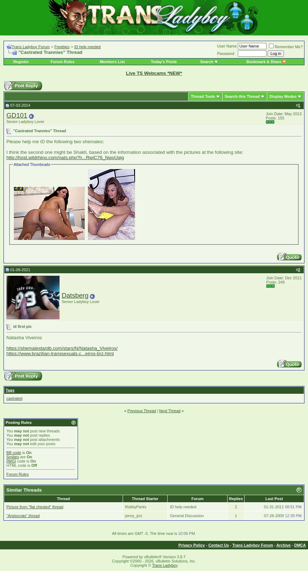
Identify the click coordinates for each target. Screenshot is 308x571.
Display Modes (283, 96)
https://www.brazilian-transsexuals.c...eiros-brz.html (60, 353)
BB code (13, 452)
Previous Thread (142, 411)
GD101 (16, 115)
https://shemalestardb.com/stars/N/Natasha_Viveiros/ (62, 348)
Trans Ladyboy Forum (31, 47)
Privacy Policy (191, 545)
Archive (283, 545)
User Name (227, 46)
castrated (14, 398)
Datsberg (75, 295)
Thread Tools (203, 96)
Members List (112, 62)
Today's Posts (164, 62)
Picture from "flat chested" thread (34, 507)
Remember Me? (286, 47)
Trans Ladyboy (165, 565)
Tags (10, 390)
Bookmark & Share (266, 62)
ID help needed (87, 47)
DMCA (300, 545)
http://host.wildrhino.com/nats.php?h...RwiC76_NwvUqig (65, 157)
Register (21, 62)
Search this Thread (242, 96)
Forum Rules (62, 62)
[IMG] (11, 461)
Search (206, 62)
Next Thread (169, 411)
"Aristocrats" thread (23, 516)
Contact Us (218, 545)
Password (225, 53)
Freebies (61, 47)
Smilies (12, 457)
